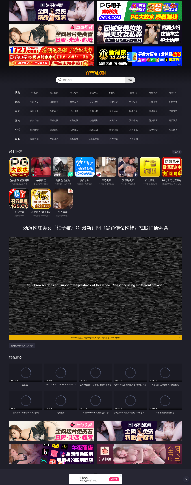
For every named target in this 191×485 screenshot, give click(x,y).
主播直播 (153, 101)
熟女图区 (153, 120)
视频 (17, 102)
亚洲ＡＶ (34, 101)
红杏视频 (113, 139)
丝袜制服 (133, 101)
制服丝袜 (113, 111)
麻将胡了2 (113, 92)
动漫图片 (94, 120)
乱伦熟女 (153, 111)
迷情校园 (113, 129)
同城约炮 (34, 139)
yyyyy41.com (95, 73)
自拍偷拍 (54, 101)
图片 (17, 120)
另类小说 (133, 129)
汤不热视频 (93, 139)
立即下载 (114, 479)
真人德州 (54, 92)
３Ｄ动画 (94, 101)
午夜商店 (54, 139)
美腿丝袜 (113, 120)
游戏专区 (94, 92)
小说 (17, 129)
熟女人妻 (113, 101)
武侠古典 (94, 129)
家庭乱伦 (54, 129)
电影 (17, 111)
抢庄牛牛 (173, 92)
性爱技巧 (173, 129)
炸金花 (133, 92)
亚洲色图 (54, 120)
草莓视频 (74, 139)
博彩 (17, 92)
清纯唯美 (133, 120)
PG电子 (34, 92)
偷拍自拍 (54, 111)
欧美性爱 (94, 111)
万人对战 (74, 92)
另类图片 (173, 120)
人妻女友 (74, 129)
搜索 (130, 79)
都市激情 (34, 129)
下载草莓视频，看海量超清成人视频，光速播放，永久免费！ (125, 337)
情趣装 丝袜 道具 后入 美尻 (22, 345)
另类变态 (173, 111)
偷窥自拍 (34, 120)
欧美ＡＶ (74, 101)
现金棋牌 (153, 92)
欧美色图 (74, 120)
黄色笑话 (153, 129)
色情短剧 (133, 139)
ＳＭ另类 (173, 101)
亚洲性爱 (34, 111)
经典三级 (133, 111)
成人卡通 (74, 111)
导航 (17, 139)
